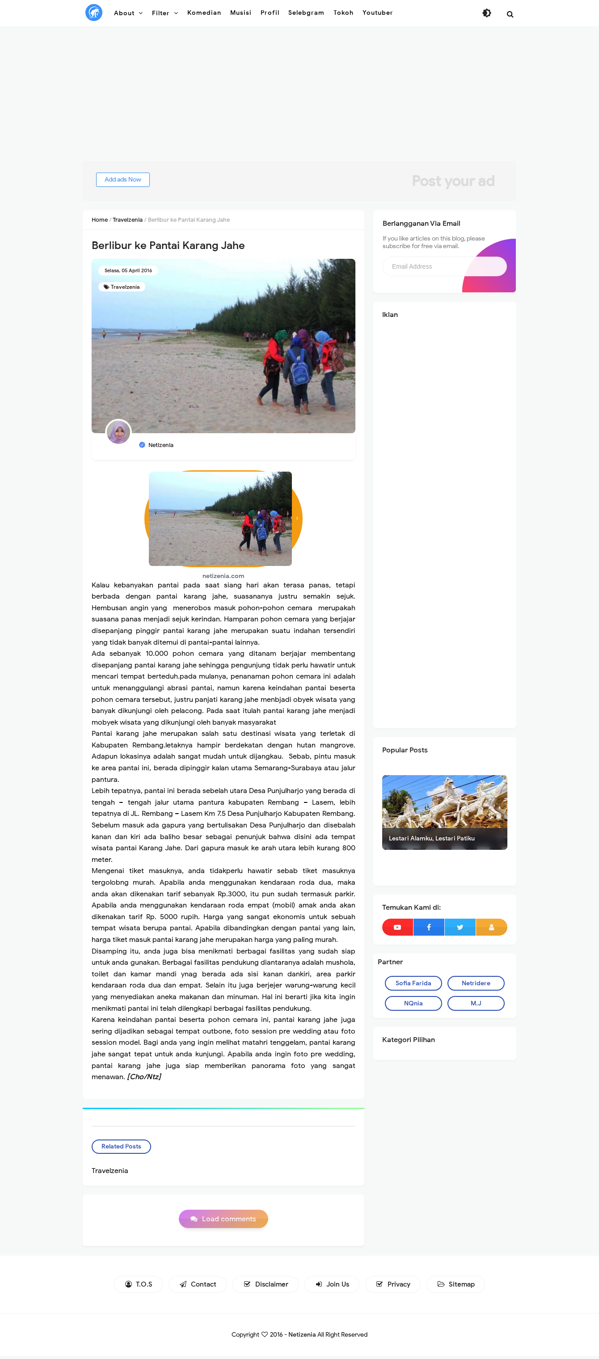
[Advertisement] (299, 98)
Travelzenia (125, 286)
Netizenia (302, 1338)
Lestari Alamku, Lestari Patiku (432, 838)
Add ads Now (131, 179)
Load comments (229, 1221)
